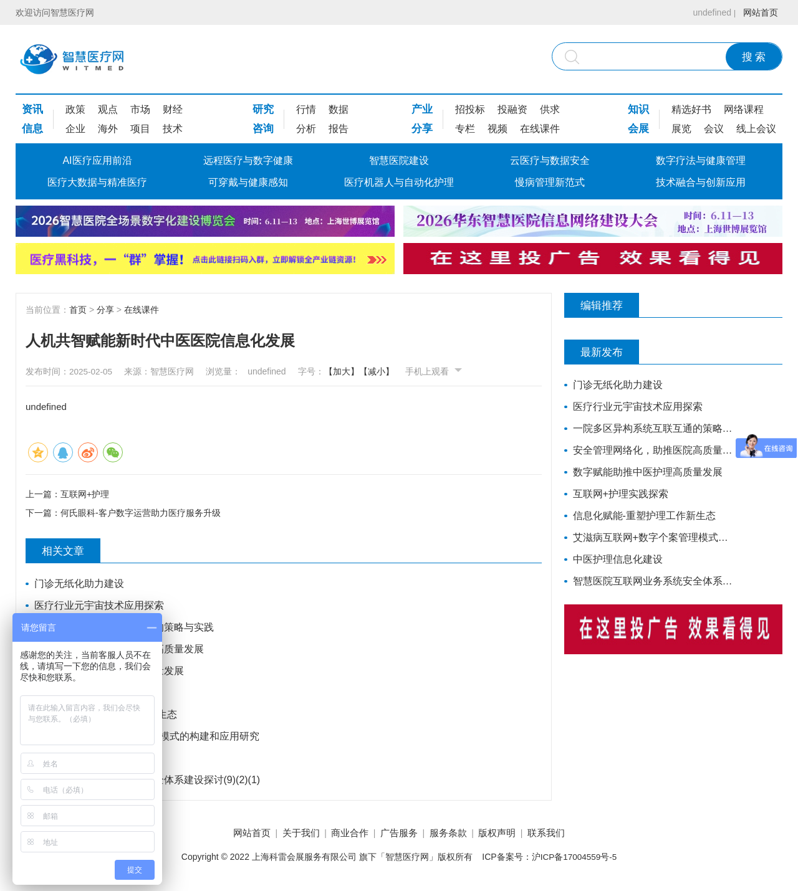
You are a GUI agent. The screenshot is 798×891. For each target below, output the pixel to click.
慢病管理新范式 (550, 182)
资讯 (32, 109)
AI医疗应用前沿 (97, 160)
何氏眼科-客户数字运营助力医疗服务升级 (140, 514)
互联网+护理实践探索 (82, 693)
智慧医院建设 (399, 160)
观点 (108, 109)
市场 (140, 109)
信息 (32, 129)
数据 (339, 109)
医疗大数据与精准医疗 (97, 182)
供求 (550, 109)
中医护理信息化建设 (80, 759)
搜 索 (754, 57)
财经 (173, 109)
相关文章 (69, 552)
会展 (638, 129)
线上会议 (756, 128)
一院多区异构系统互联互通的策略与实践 (124, 628)
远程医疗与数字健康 (248, 160)
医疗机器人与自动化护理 (399, 182)
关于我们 (290, 834)
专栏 (465, 128)
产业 (422, 109)
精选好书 (691, 109)
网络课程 (744, 109)
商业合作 (344, 834)
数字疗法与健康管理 (701, 160)
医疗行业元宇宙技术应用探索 (100, 606)
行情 (306, 109)
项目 (140, 128)
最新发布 (607, 352)
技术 (173, 128)
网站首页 (758, 12)
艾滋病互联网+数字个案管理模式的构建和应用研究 (147, 737)
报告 (339, 128)
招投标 (470, 109)
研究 (263, 109)
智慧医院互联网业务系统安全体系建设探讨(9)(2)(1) (148, 781)
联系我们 (563, 834)
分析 (306, 128)
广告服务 (399, 834)
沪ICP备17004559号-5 (574, 859)
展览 (681, 128)
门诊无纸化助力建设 (80, 584)
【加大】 (352, 371)
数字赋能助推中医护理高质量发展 (110, 672)
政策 (75, 109)
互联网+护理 (84, 493)
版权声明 (508, 834)
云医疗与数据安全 (550, 160)
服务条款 (454, 834)
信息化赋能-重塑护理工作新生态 (106, 715)
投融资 (512, 109)
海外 (108, 128)
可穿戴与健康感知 (248, 182)
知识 (638, 109)
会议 (714, 128)
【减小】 (387, 371)
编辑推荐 (607, 305)
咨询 (263, 129)
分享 (422, 129)
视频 (497, 128)
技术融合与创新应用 (701, 182)
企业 (75, 128)
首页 (78, 310)
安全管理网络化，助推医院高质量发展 (119, 650)
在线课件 (540, 128)
